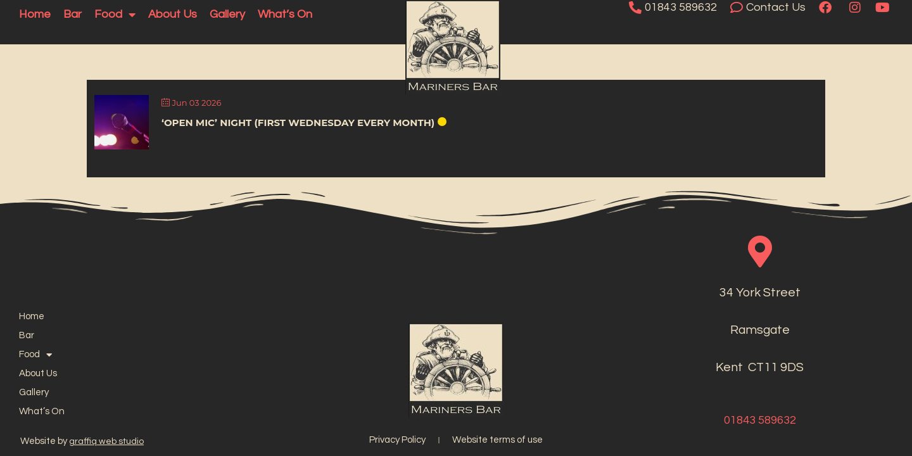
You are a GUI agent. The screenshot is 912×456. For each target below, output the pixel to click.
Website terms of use (497, 440)
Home (35, 14)
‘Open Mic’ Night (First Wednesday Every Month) (298, 123)
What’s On (285, 14)
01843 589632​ (759, 420)
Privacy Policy (397, 440)
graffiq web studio (106, 441)
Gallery (227, 14)
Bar (72, 14)
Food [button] (115, 15)
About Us (172, 14)
